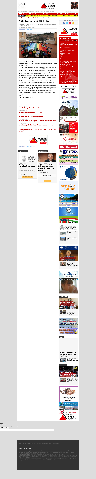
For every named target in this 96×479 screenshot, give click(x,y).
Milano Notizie (33, 445)
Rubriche (67, 13)
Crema (36, 13)
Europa (57, 13)
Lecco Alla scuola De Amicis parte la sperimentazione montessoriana (38, 120)
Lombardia (48, 13)
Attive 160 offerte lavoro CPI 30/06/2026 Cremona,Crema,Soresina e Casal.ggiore (38, 15)
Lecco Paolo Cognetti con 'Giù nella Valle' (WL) (31, 108)
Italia (53, 13)
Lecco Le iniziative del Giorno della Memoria (31, 116)
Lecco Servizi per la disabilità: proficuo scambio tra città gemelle (36, 125)
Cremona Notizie (21, 445)
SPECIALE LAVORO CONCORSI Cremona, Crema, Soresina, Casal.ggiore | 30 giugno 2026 (69, 15)
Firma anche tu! (27, 176)
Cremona (25, 13)
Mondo (61, 13)
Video (71, 13)
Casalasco (31, 13)
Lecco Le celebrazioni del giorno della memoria (31, 112)
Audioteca (63, 367)
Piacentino (41, 13)
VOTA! (47, 181)
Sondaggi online (43, 151)
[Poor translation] (6, 430)
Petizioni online (23, 151)
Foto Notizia (63, 296)
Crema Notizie (27, 445)
